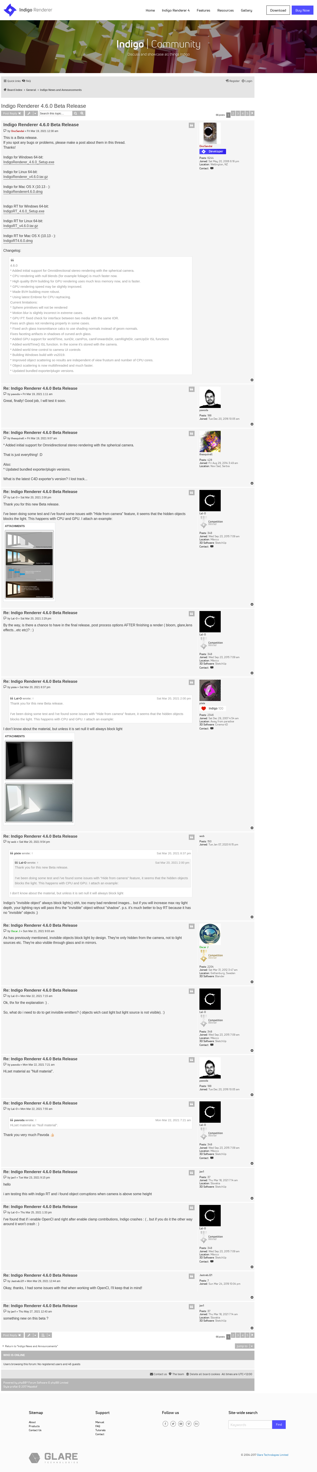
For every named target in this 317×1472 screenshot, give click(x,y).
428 (209, 459)
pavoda (203, 410)
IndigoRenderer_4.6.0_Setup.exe (28, 162)
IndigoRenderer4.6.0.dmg (23, 192)
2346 (210, 715)
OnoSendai (205, 146)
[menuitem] (26, 81)
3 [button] (238, 113)
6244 (210, 158)
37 (208, 1177)
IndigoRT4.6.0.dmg (18, 241)
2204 (210, 966)
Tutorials (100, 1430)
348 (209, 533)
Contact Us (35, 1430)
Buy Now (302, 10)
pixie (202, 703)
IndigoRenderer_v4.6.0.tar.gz (25, 177)
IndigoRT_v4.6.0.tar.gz (20, 226)
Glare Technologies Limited (272, 1455)
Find (279, 1424)
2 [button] (233, 113)
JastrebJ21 (205, 1275)
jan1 (201, 1171)
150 (209, 841)
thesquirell (206, 454)
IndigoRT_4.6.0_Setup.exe (23, 211)
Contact (99, 1434)
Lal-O (202, 513)
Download (278, 10)
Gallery (246, 10)
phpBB (22, 1382)
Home (150, 10)
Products (34, 1426)
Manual (99, 1422)
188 (209, 415)
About (32, 1422)
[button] (252, 113)
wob (202, 836)
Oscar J (203, 947)
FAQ (97, 1426)
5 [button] (247, 113)
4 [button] (242, 113)
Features (203, 10)
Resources (225, 10)
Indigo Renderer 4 (176, 10)
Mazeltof (32, 1386)
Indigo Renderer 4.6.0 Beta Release (43, 106)
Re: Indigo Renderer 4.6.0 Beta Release (40, 388)
